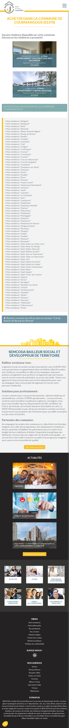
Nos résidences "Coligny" (16, 147)
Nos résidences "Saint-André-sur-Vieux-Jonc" (25, 244)
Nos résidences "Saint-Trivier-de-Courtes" (23, 274)
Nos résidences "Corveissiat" (18, 154)
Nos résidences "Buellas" (16, 136)
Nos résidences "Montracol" (18, 221)
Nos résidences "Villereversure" (19, 305)
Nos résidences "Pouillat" (16, 236)
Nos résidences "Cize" (15, 144)
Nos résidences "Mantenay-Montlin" (21, 205)
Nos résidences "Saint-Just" (17, 259)
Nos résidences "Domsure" (17, 170)
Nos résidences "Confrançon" (18, 149)
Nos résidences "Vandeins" (17, 292)
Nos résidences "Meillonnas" (18, 213)
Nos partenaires (34, 629)
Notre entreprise (34, 623)
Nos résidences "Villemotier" (18, 302)
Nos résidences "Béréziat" (17, 129)
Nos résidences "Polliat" (16, 233)
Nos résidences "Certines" (17, 139)
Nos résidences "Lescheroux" (18, 200)
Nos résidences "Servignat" (17, 282)
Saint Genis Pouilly (34, 685)
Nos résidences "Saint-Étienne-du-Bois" (22, 251)
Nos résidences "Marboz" (17, 208)
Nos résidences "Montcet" (17, 218)
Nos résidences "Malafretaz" (18, 203)
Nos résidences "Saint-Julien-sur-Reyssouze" (24, 256)
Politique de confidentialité (34, 644)
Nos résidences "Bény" (15, 126)
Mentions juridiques (34, 641)
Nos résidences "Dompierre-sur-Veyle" (22, 167)
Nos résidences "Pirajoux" (17, 231)
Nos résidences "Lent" (15, 198)
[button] (5, 724)
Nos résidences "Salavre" (16, 277)
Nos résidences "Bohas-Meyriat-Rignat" (23, 131)
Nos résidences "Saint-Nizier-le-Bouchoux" (24, 267)
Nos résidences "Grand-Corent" (19, 182)
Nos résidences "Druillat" (16, 175)
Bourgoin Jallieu (34, 673)
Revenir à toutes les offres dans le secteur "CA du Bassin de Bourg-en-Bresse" (32, 319)
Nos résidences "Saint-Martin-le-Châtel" (23, 264)
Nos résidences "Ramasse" (17, 239)
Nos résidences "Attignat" (17, 121)
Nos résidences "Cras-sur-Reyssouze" (21, 159)
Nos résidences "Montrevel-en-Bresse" (22, 223)
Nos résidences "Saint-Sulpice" (18, 272)
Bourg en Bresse (34, 670)
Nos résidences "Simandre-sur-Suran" (21, 285)
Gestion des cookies (34, 638)
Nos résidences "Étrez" (15, 177)
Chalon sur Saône (34, 676)
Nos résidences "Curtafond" (17, 164)
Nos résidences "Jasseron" (17, 187)
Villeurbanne (34, 691)
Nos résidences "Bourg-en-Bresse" (20, 134)
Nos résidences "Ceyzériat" (17, 141)
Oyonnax (34, 679)
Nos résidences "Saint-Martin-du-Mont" (23, 262)
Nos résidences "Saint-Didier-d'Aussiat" (22, 249)
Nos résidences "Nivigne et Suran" (20, 226)
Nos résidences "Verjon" (16, 295)
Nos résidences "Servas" (16, 279)
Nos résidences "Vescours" (17, 300)
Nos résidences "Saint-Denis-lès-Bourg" (22, 246)
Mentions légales (35, 635)
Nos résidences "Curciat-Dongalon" (21, 162)
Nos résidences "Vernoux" (17, 297)
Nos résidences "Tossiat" (16, 287)
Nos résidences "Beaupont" (17, 123)
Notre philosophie (34, 626)
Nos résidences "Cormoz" (16, 152)
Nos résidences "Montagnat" (18, 216)
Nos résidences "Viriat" (15, 308)
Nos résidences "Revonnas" (17, 241)
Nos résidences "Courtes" (16, 157)
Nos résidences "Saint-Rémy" (18, 269)
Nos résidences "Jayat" (15, 190)
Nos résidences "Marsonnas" (18, 210)
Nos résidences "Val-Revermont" (19, 290)
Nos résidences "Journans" (17, 193)
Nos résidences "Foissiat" (16, 180)
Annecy (34, 667)
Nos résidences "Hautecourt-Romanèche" (23, 185)
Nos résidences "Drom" (15, 172)
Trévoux (34, 688)
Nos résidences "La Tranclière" (18, 195)
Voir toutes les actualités (34, 554)
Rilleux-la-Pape (34, 682)
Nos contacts (34, 632)
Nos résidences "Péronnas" (17, 228)
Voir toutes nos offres (35, 447)
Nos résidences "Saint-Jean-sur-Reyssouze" (24, 254)
